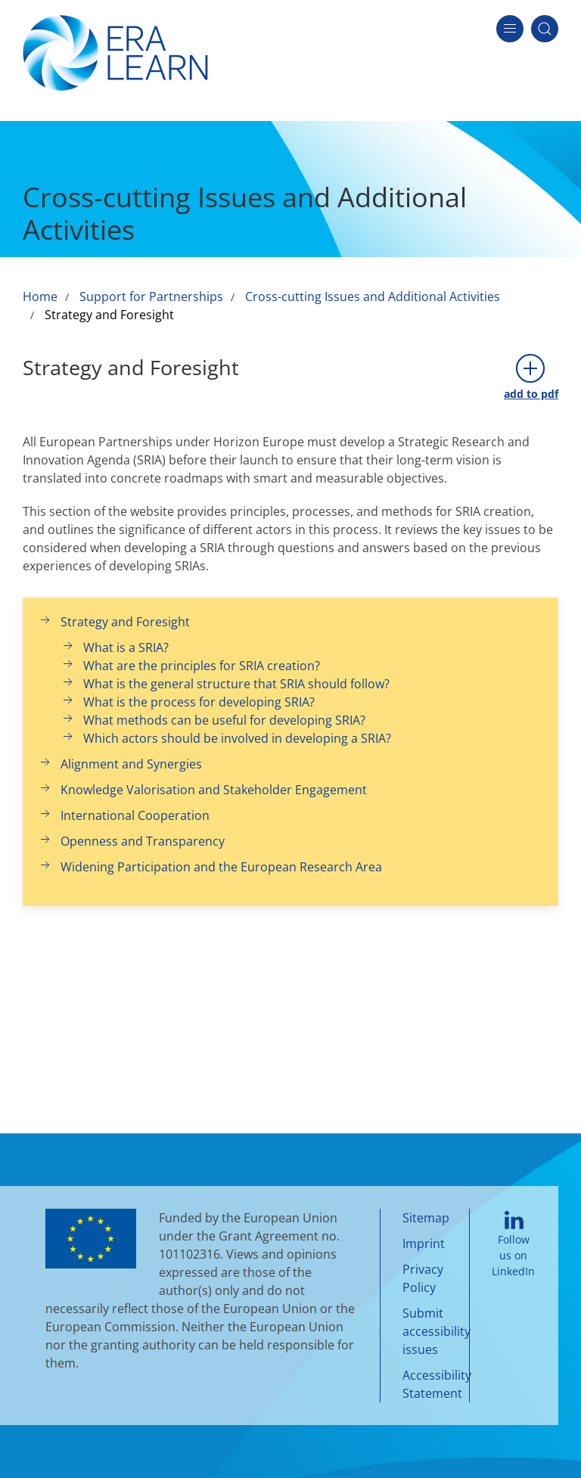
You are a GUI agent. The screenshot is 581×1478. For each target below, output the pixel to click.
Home (40, 296)
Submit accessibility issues (436, 1331)
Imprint (423, 1243)
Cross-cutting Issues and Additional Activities (372, 296)
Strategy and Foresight (109, 314)
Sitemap (425, 1217)
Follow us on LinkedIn (513, 1245)
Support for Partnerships (151, 296)
